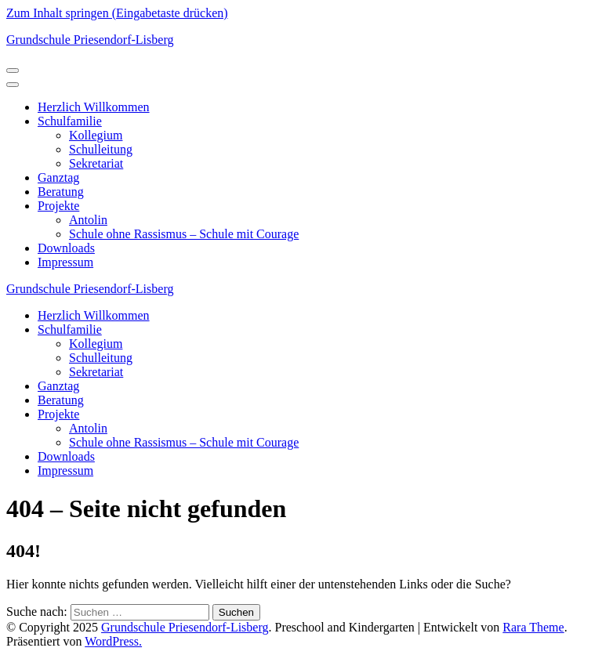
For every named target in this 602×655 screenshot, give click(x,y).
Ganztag (58, 177)
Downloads (66, 248)
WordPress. (113, 641)
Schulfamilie (70, 121)
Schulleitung (100, 149)
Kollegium (95, 135)
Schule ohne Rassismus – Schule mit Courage (184, 234)
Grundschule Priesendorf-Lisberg (89, 39)
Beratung (61, 191)
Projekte (58, 205)
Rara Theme (533, 627)
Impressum (65, 262)
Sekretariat (96, 163)
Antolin (88, 219)
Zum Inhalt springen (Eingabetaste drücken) (117, 13)
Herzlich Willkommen (94, 107)
